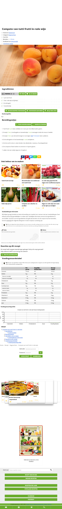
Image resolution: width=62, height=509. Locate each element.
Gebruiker (22, 349)
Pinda (4, 230)
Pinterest (31, 499)
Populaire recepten (31, 489)
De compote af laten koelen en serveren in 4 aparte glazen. (19, 146)
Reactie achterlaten (9, 254)
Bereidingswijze (9, 334)
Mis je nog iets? (50, 111)
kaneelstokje (26, 132)
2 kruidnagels (7, 103)
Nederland (12, 33)
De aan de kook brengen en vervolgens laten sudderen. (25, 136)
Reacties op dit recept (11, 339)
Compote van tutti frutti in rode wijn (12, 329)
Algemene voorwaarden (38, 504)
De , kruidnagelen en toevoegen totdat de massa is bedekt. (28, 132)
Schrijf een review (8, 43)
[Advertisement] (31, 15)
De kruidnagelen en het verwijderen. (18, 139)
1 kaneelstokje (7, 106)
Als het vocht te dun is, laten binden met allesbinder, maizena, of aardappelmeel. (25, 143)
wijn (8, 132)
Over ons (49, 504)
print (22, 94)
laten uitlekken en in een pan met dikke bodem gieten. (22, 129)
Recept (6, 345)
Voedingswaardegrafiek (14, 342)
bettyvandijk (14, 41)
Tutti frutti (7, 129)
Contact (27, 504)
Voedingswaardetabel (11, 341)
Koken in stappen (39, 124)
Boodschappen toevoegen (15, 111)
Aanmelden (37, 356)
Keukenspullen (12, 333)
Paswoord (22, 352)
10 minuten (35, 136)
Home (1, 345)
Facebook (31, 496)
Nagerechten (12, 35)
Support (45, 504)
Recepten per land (31, 485)
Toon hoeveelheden (23, 124)
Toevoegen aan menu (34, 111)
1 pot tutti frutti (7, 98)
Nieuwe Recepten (31, 478)
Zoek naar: (6, 470)
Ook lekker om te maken (12, 336)
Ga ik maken (31, 94)
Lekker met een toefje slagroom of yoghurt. (15, 150)
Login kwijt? (25, 356)
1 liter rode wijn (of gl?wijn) (10, 100)
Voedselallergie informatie (15, 337)
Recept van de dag (31, 475)
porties (6, 37)
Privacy (31, 504)
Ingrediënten (8, 331)
